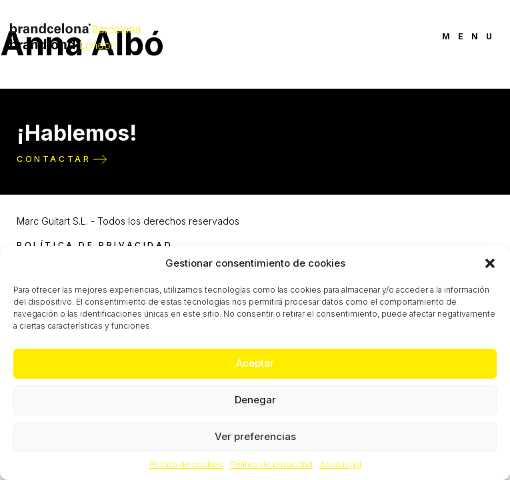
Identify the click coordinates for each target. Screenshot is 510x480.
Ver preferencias (255, 436)
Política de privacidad (271, 464)
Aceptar (255, 363)
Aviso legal (340, 464)
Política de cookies (186, 464)
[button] (490, 263)
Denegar (255, 399)
